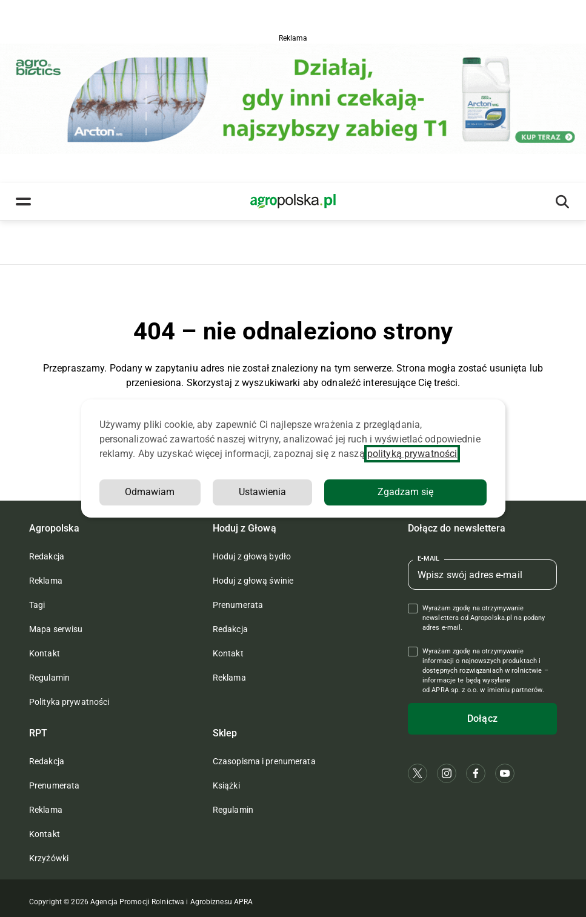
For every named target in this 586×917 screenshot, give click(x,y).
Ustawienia (262, 492)
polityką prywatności (412, 453)
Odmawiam (150, 492)
